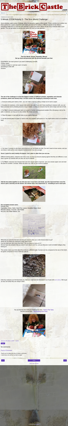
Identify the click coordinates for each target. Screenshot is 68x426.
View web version (34, 363)
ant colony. (58, 280)
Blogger (37, 424)
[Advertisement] (34, 373)
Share (3, 343)
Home (34, 360)
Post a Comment (6, 350)
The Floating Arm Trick (40, 311)
